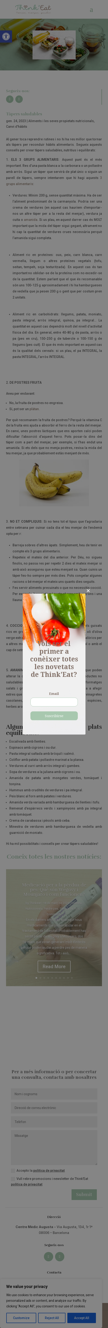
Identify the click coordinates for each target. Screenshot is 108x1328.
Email (54, 694)
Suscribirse (54, 716)
